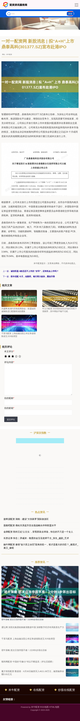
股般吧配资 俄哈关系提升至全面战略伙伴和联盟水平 (30, 525)
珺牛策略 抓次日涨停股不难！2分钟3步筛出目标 (22, 619)
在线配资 (37, 689)
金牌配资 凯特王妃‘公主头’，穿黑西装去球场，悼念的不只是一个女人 (38, 532)
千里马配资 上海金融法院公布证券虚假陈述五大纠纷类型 (28, 638)
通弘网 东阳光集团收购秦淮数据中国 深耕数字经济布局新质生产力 (32, 627)
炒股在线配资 (65, 689)
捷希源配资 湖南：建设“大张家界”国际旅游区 (26, 519)
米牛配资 (12, 689)
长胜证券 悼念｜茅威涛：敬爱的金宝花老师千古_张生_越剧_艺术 (36, 538)
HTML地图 (54, 707)
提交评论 (11, 419)
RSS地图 (44, 707)
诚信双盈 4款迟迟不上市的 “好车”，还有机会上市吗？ (35, 271)
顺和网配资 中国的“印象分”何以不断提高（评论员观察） (27, 661)
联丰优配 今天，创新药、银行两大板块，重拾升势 (33, 276)
